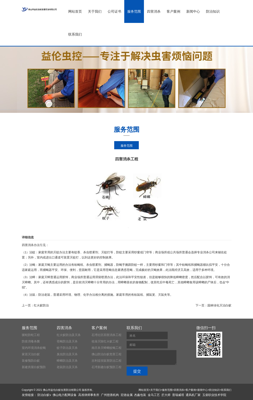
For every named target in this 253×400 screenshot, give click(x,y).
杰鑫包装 (140, 395)
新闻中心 (193, 11)
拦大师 (165, 395)
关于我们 (95, 11)
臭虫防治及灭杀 (67, 354)
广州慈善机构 (110, 395)
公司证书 (114, 11)
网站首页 (75, 11)
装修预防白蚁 (31, 360)
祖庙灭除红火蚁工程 (105, 341)
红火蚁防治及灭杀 (69, 335)
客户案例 (173, 11)
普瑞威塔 (178, 395)
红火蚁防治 (41, 305)
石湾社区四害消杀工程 (106, 335)
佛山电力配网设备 (65, 395)
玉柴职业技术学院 (214, 395)
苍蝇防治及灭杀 (67, 341)
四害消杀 (154, 11)
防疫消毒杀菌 (31, 341)
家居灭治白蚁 (31, 354)
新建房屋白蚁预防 (34, 367)
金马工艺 (154, 395)
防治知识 (213, 11)
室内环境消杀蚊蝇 (34, 347)
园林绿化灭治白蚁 (219, 305)
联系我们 (75, 34)
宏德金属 (127, 395)
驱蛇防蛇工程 (31, 335)
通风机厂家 (193, 395)
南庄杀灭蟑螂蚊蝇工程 (106, 347)
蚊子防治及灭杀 (67, 347)
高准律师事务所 (88, 395)
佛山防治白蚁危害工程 (106, 354)
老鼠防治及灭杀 (67, 367)
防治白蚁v (44, 395)
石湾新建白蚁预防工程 (106, 367)
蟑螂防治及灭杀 (67, 360)
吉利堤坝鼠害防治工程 (106, 360)
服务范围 (134, 11)
